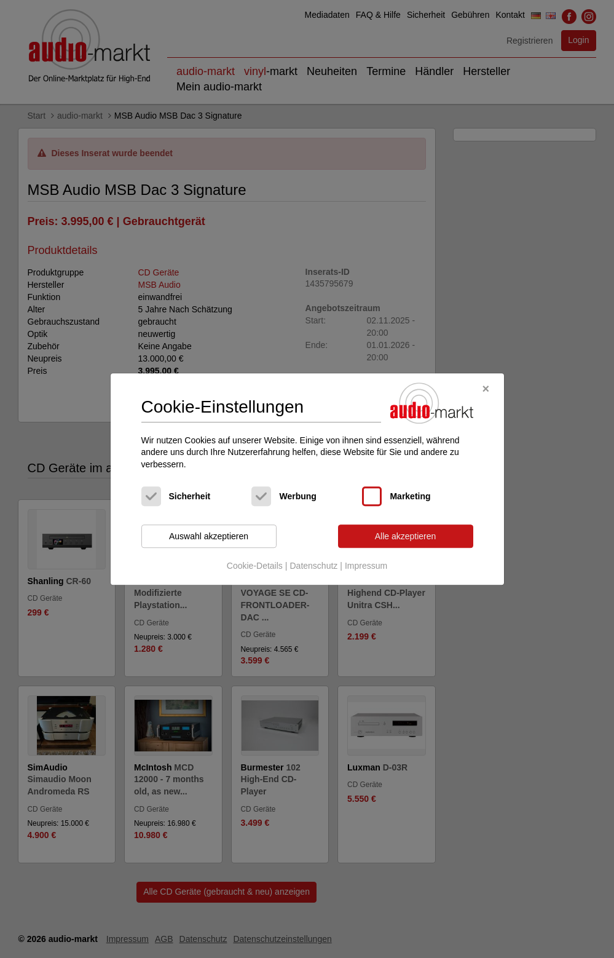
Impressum (366, 566)
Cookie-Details (255, 566)
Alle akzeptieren (405, 536)
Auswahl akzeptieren (208, 536)
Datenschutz (313, 566)
